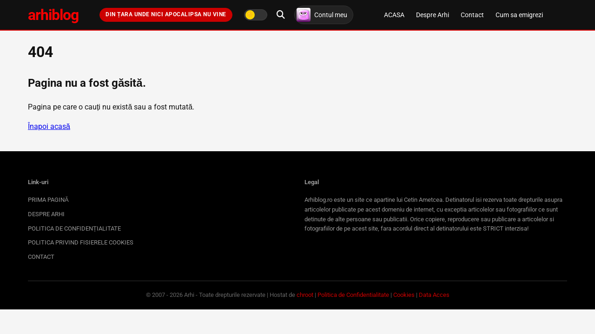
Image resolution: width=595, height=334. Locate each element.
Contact (472, 15)
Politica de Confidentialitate (353, 294)
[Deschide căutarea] (280, 14)
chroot (305, 294)
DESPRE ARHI (46, 214)
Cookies (404, 294)
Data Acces (434, 294)
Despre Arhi (432, 15)
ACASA (394, 15)
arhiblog (53, 15)
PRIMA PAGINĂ (48, 199)
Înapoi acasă (49, 126)
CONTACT (41, 256)
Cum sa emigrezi (519, 15)
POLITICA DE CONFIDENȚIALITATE (74, 228)
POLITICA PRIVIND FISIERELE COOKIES (80, 242)
